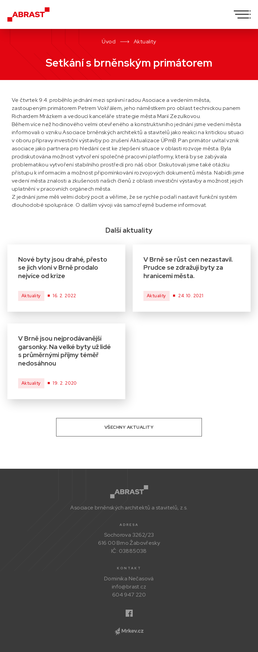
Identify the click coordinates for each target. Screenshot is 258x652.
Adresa (129, 525)
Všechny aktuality (129, 427)
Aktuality (145, 41)
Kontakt (129, 568)
